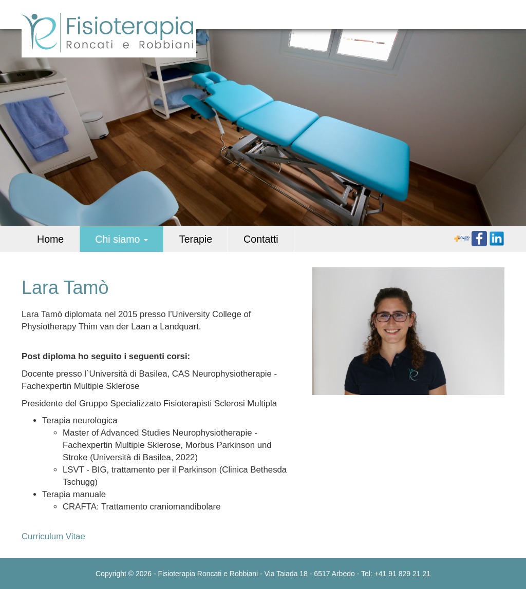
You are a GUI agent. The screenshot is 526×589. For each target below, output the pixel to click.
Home (50, 239)
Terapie (195, 239)
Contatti (260, 239)
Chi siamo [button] (121, 239)
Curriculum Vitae (53, 536)
